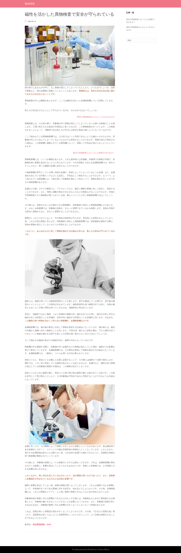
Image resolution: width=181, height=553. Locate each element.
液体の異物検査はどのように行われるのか (96, 117)
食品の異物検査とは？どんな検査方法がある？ (94, 153)
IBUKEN (30, 3)
